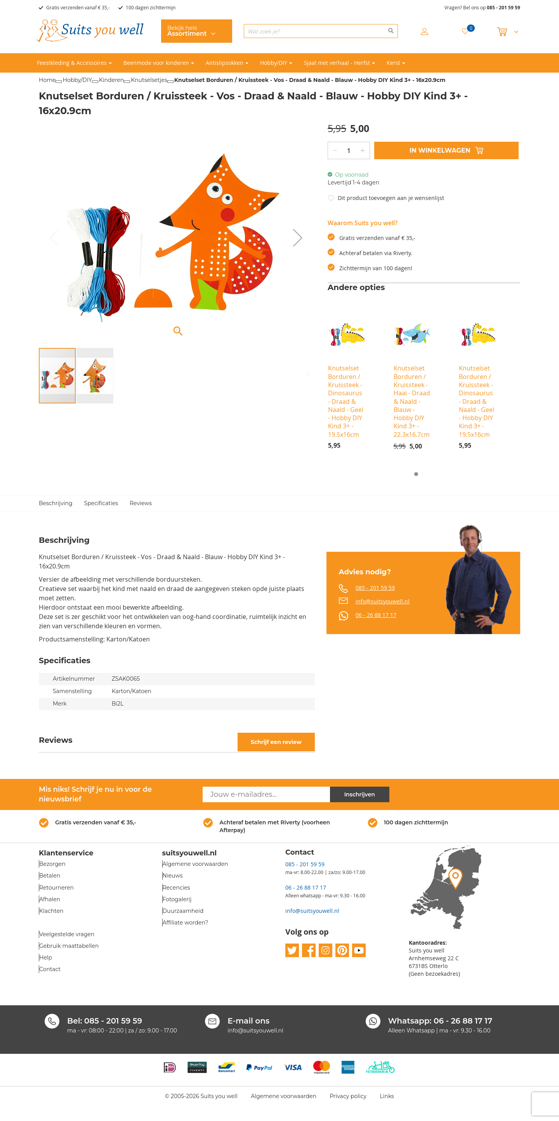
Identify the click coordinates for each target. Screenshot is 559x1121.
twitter (292, 950)
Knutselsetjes (149, 79)
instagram (325, 950)
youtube (359, 950)
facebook (309, 950)
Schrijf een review (276, 742)
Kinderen (111, 79)
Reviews (141, 503)
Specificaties (101, 503)
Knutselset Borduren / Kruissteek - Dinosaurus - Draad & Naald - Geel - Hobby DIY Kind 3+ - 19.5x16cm (345, 401)
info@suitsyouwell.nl (383, 601)
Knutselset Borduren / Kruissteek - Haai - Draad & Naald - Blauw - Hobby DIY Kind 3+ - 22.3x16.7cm (412, 401)
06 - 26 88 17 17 (376, 615)
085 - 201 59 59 (503, 7)
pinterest (342, 950)
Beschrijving (56, 503)
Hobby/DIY (77, 79)
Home (47, 79)
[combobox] (321, 31)
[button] (297, 237)
